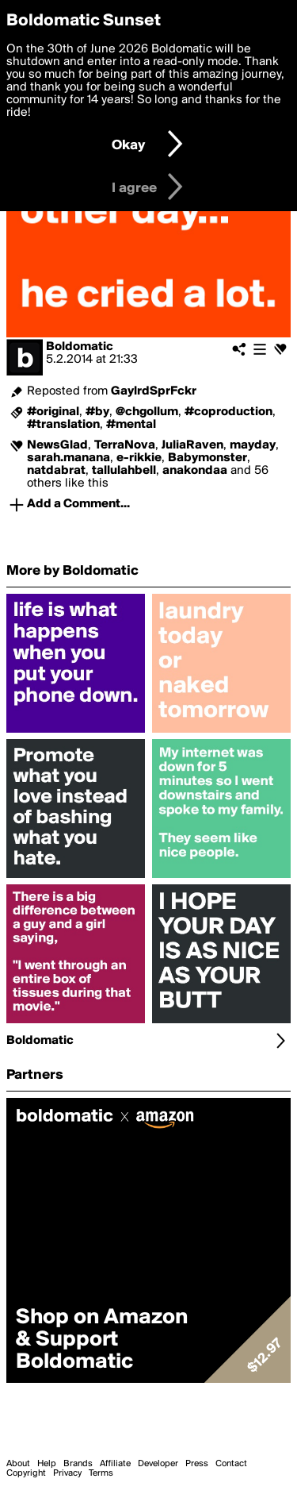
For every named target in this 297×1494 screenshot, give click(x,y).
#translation (63, 424)
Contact (231, 1464)
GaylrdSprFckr (153, 391)
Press (196, 1464)
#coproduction (228, 412)
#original (53, 412)
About (18, 1464)
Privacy (67, 1473)
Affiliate (115, 1464)
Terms (101, 1473)
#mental (131, 424)
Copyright (26, 1473)
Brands (78, 1464)
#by (97, 412)
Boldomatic (79, 347)
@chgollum (147, 412)
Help (46, 1464)
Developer (158, 1464)
